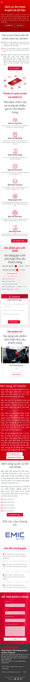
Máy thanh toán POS (8, 281)
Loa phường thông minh (9, 284)
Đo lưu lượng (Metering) (9, 276)
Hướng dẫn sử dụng (15, 457)
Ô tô (25, 286)
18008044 (5, 669)
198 (24, 672)
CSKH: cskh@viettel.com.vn (11, 672)
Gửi (15, 639)
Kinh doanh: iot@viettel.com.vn (12, 666)
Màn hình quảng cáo (8, 286)
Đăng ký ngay (14, 322)
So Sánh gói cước (12, 273)
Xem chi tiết (16, 374)
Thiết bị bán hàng (7, 289)
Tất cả (17, 289)
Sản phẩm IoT (9, 25)
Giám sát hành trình (8, 279)
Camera (19, 286)
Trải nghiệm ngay (19, 241)
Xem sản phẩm (15, 68)
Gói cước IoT (20, 25)
